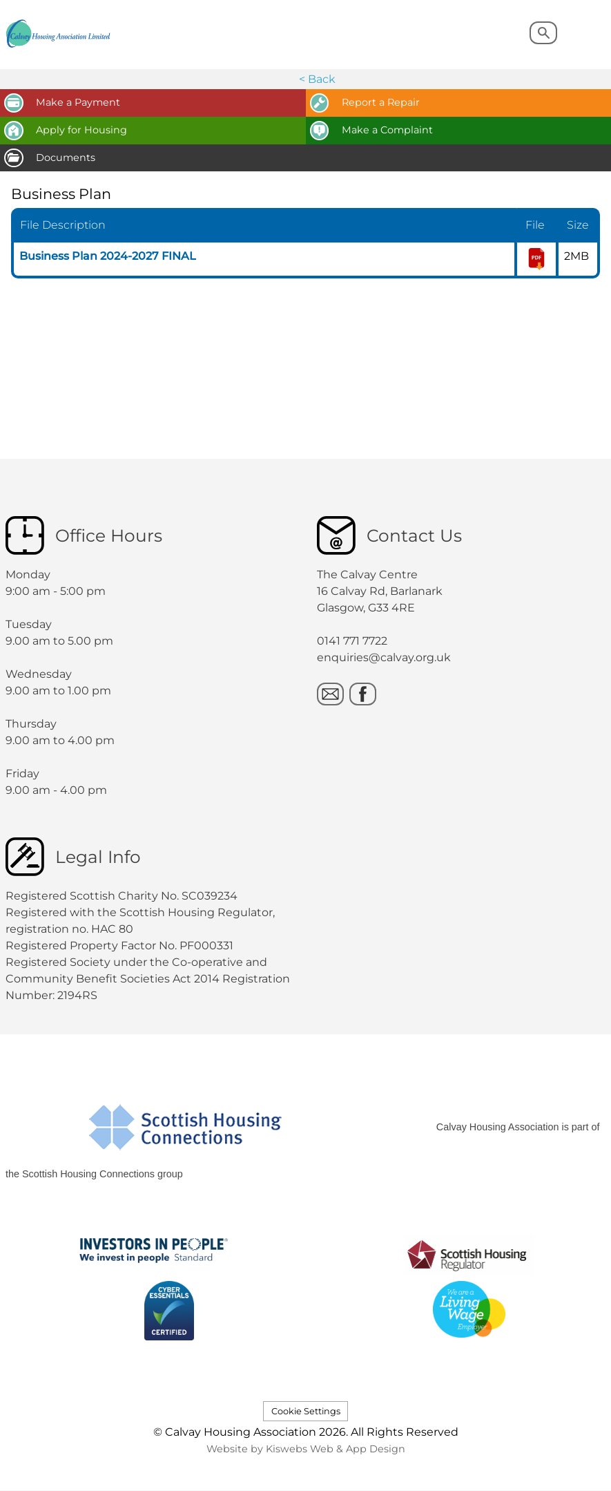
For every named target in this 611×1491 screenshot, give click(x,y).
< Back (317, 79)
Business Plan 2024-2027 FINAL (107, 256)
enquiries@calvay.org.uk (384, 657)
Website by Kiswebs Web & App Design (305, 1449)
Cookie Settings (305, 1411)
